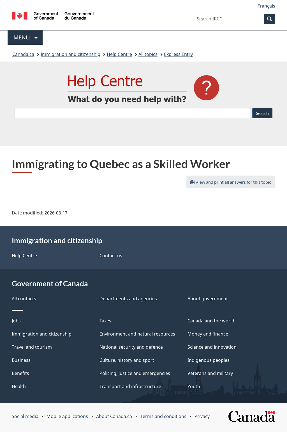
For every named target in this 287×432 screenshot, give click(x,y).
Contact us (110, 255)
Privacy (202, 416)
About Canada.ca (114, 416)
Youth (194, 386)
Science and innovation (212, 347)
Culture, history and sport (126, 360)
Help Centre (119, 54)
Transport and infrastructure (130, 386)
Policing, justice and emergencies (134, 373)
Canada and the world (211, 321)
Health (19, 386)
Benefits (20, 373)
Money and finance (208, 334)
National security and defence (131, 347)
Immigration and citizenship (70, 54)
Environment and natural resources (137, 334)
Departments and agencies (128, 299)
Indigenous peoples (209, 360)
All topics (148, 54)
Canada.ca (23, 54)
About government (208, 299)
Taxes (105, 321)
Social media (25, 416)
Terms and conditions (163, 416)
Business (21, 360)
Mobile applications (67, 416)
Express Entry (178, 54)
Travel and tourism (32, 347)
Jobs (16, 321)
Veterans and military (210, 373)
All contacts (24, 299)
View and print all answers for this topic (230, 182)
